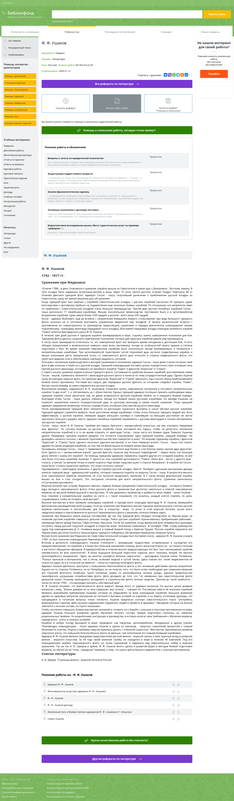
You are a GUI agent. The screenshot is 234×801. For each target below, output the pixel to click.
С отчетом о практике (15, 83)
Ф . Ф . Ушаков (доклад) (60, 704)
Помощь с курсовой (14, 96)
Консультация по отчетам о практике (66, 796)
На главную (14, 40)
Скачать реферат (66, 108)
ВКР (87, 788)
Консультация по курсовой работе (64, 783)
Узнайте (214, 74)
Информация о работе (178, 684)
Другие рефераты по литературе (114, 759)
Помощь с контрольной (16, 109)
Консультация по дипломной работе (65, 788)
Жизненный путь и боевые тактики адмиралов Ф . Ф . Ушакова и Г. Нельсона (89, 711)
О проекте (6, 3)
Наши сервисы (210, 32)
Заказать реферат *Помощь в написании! (168, 109)
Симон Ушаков (56, 718)
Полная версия (9, 796)
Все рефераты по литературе (114, 84)
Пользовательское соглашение (17, 788)
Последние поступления (120, 32)
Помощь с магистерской (16, 89)
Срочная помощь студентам (18, 123)
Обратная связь (9, 783)
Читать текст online (117, 108)
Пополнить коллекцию (25, 32)
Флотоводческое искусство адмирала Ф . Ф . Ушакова (77, 691)
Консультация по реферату (60, 792)
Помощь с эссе (12, 116)
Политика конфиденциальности (17, 792)
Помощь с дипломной (15, 76)
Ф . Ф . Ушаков (55, 698)
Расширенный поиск (62, 21)
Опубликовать (16, 54)
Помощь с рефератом (15, 103)
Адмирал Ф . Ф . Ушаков (60, 684)
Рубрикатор (72, 32)
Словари (166, 32)
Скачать (173, 684)
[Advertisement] (20, 306)
